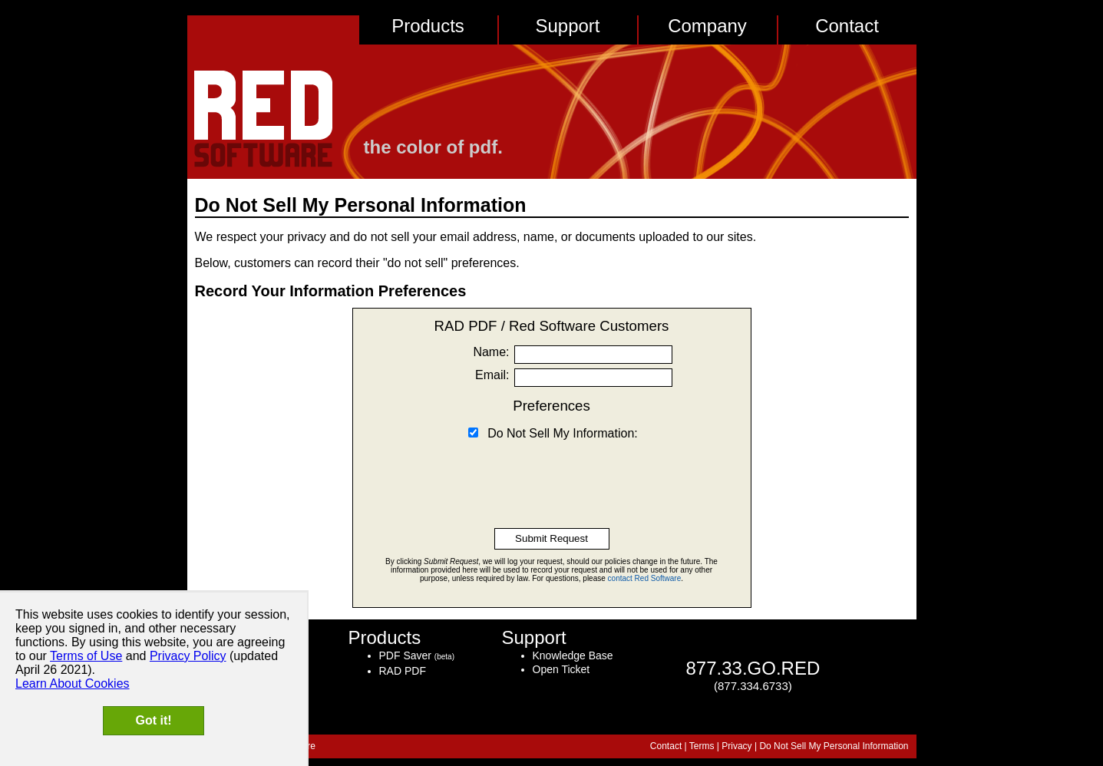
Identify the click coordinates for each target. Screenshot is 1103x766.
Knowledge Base (573, 655)
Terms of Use (86, 655)
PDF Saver (405, 655)
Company (707, 25)
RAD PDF (402, 671)
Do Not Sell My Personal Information (833, 746)
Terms (702, 746)
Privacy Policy (188, 655)
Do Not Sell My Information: (562, 433)
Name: (491, 351)
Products (427, 25)
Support (567, 25)
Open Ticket (561, 669)
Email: (492, 374)
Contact (847, 25)
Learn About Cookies (72, 683)
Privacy (736, 746)
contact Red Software (645, 578)
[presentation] (552, 475)
